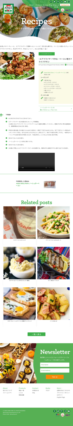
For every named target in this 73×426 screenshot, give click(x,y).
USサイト (60, 395)
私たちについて (31, 6)
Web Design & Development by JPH (11, 412)
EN (68, 1)
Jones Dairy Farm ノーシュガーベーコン (55, 72)
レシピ (45, 6)
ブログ (50, 6)
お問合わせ (35, 390)
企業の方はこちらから (63, 390)
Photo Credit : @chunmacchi (10, 414)
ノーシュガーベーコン (46, 53)
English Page (61, 397)
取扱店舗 (56, 6)
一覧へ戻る (36, 334)
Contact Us (65, 5)
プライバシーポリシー (63, 393)
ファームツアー (7, 393)
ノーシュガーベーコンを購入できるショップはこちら (48, 109)
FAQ (33, 393)
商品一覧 (39, 6)
